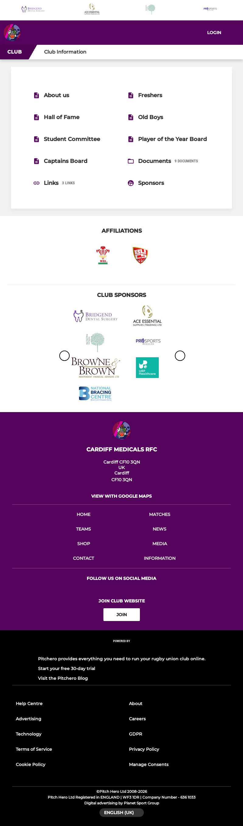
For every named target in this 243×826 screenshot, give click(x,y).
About (135, 703)
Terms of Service (34, 749)
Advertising (28, 719)
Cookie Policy (30, 764)
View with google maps (121, 496)
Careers (137, 719)
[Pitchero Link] (121, 649)
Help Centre (29, 703)
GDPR (135, 734)
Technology (28, 734)
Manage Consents (148, 764)
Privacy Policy (144, 749)
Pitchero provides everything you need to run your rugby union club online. (121, 659)
